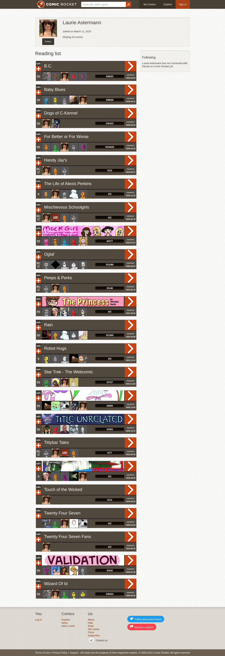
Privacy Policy (59, 652)
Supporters (94, 635)
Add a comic (68, 626)
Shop (91, 626)
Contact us (102, 640)
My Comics (149, 4)
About (91, 619)
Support (74, 652)
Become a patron (141, 627)
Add (38, 68)
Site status (93, 629)
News (65, 622)
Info (38, 63)
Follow (48, 41)
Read (130, 66)
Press (91, 632)
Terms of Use (42, 652)
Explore (168, 4)
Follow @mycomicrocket (145, 619)
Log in (38, 619)
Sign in (183, 4)
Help (90, 622)
